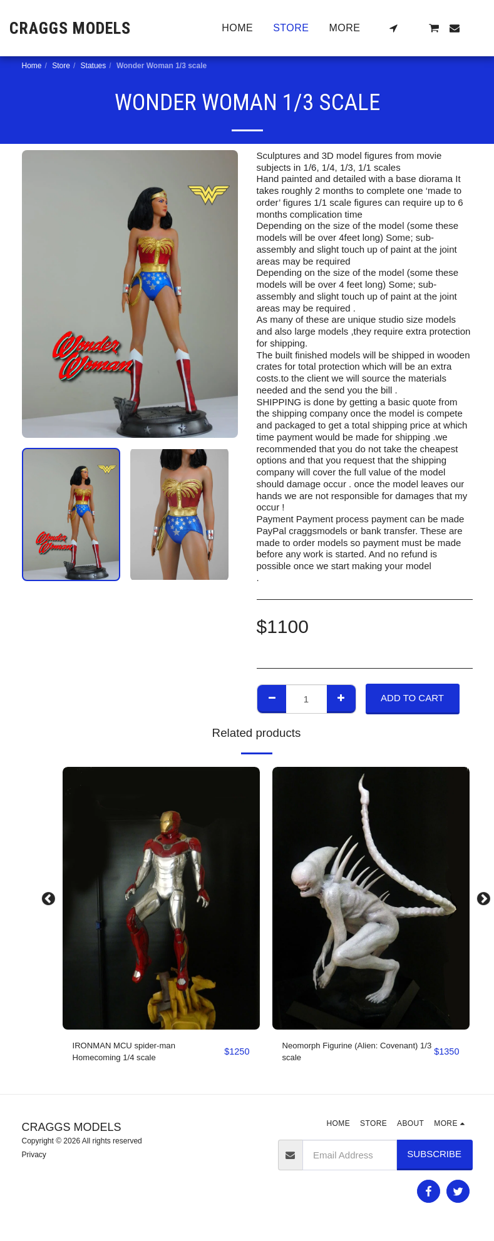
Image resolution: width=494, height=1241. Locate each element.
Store (61, 65)
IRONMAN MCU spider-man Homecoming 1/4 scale (131, 1053)
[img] (161, 898)
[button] (393, 28)
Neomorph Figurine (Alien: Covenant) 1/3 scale (337, 1053)
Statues (93, 65)
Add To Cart (412, 697)
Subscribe (434, 1157)
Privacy (34, 1157)
